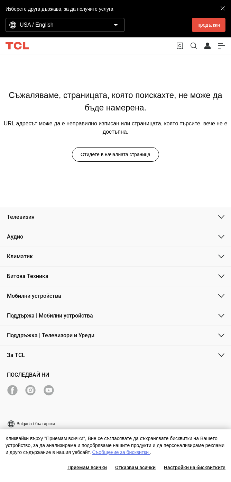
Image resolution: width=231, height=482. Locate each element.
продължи (208, 25)
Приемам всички (87, 467)
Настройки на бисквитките (194, 467)
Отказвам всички (135, 467)
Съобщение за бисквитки (121, 452)
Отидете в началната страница (115, 154)
